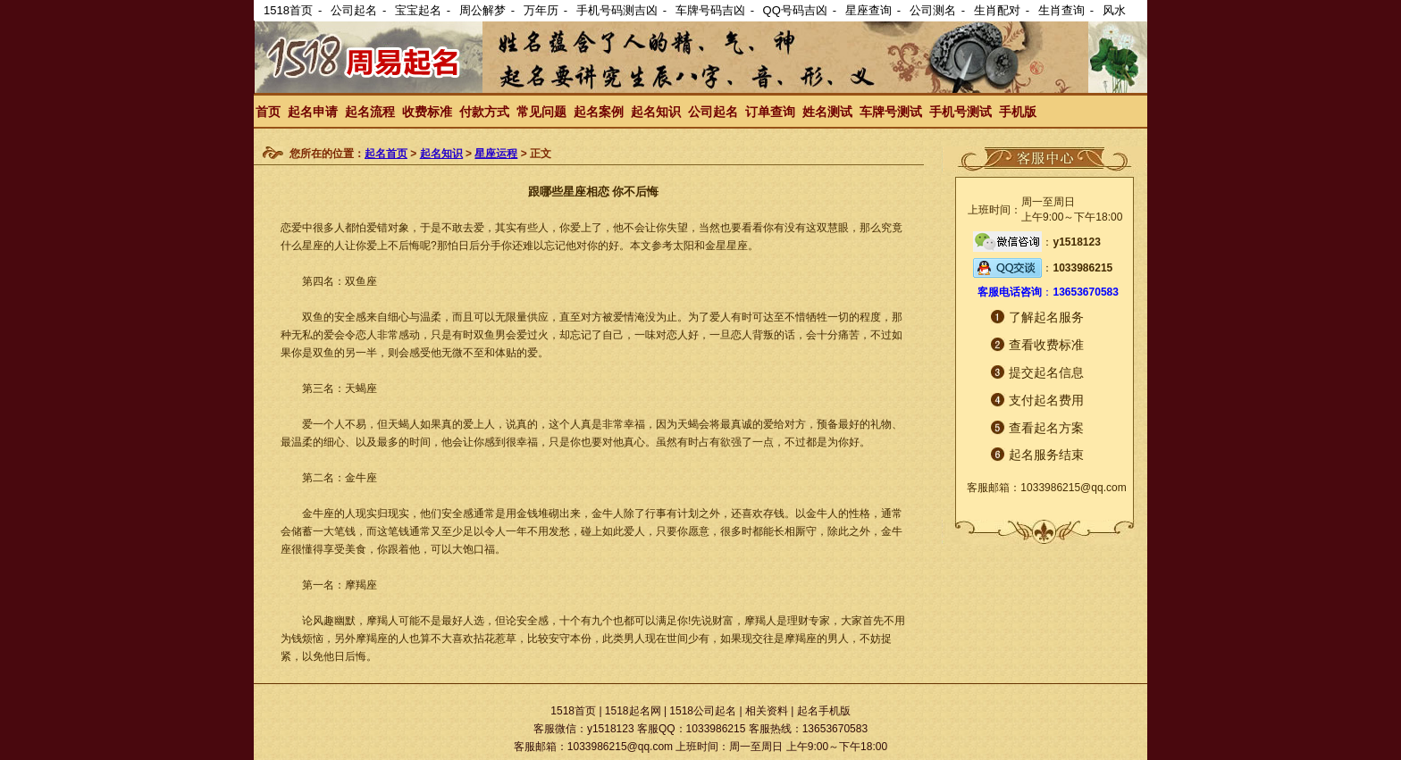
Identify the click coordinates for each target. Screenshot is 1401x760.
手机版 (1017, 111)
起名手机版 (824, 711)
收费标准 (427, 111)
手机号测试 (960, 111)
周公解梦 (482, 10)
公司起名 (354, 10)
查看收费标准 (1046, 345)
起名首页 (386, 153)
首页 (268, 111)
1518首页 (288, 10)
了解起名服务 (1046, 317)
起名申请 (313, 111)
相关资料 (766, 711)
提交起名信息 (1046, 372)
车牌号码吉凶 (710, 10)
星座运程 (495, 153)
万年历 (541, 10)
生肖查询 (1061, 10)
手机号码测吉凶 (617, 10)
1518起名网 (633, 711)
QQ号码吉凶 (795, 10)
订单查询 (770, 111)
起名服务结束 (1046, 454)
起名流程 (370, 111)
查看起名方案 (1046, 428)
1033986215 (1082, 268)
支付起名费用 (1046, 400)
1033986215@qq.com (1073, 487)
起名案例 (599, 111)
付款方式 (484, 111)
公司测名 (933, 10)
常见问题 (541, 111)
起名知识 (656, 111)
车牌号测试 (891, 111)
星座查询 (868, 10)
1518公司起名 (702, 711)
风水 (1114, 10)
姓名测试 (827, 111)
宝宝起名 (418, 10)
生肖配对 (997, 10)
